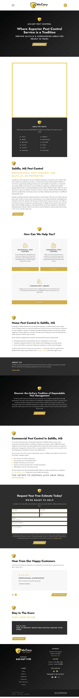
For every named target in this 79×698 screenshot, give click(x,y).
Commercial (23, 627)
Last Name (42, 457)
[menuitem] (14, 642)
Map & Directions (55, 603)
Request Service (39, 44)
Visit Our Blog (19, 586)
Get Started (39, 360)
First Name (15, 457)
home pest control (42, 297)
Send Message (39, 490)
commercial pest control (19, 419)
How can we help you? (17, 474)
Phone (14, 461)
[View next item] (16, 542)
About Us (23, 621)
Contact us (18, 161)
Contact (23, 632)
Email (41, 461)
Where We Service (23, 629)
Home (23, 619)
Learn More (16, 317)
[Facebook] (57, 619)
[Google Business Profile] (54, 619)
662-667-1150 (23, 607)
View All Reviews (59, 542)
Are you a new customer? (18, 470)
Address (14, 465)
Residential (23, 624)
